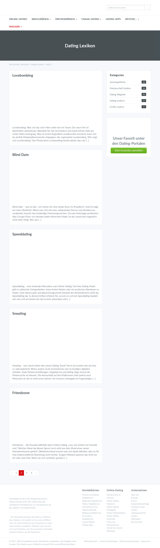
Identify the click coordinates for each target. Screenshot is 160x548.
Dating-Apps (113, 19)
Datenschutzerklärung (129, 541)
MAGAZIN (15, 26)
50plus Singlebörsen (91, 504)
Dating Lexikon (37, 64)
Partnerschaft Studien (120, 88)
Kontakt (134, 498)
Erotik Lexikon (117, 106)
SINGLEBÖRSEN (41, 19)
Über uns (135, 495)
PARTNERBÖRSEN (66, 19)
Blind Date (20, 155)
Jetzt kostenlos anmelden (129, 150)
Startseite (24, 64)
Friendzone (21, 393)
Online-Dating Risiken (116, 513)
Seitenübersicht (90, 541)
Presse (134, 501)
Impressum (145, 541)
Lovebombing (22, 75)
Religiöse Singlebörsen (91, 513)
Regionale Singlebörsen (92, 501)
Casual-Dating (88, 522)
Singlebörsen (87, 498)
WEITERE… (132, 19)
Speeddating (22, 234)
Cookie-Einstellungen (108, 541)
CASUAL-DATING (91, 19)
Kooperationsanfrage (140, 504)
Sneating (19, 313)
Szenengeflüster (118, 82)
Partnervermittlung (90, 495)
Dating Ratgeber (118, 94)
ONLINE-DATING (18, 19)
